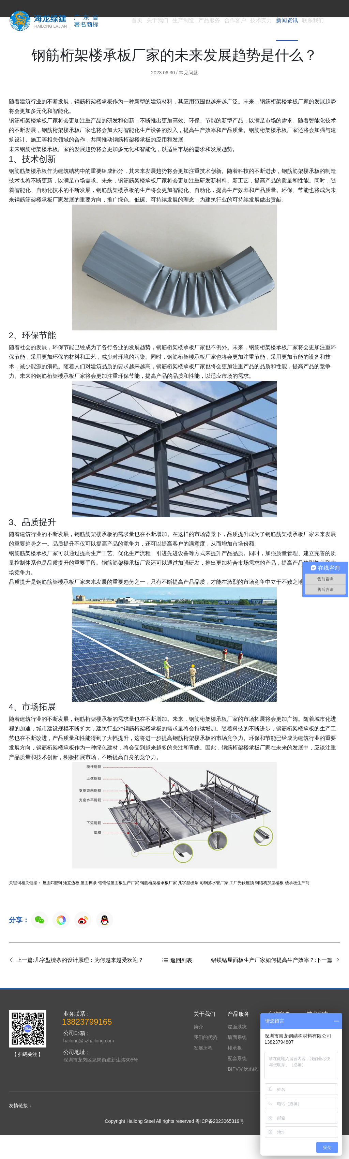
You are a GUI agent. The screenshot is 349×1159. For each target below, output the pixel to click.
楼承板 (235, 1071)
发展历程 (203, 1071)
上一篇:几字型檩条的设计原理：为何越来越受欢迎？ (76, 983)
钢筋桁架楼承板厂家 (158, 906)
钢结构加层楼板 (269, 906)
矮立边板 (71, 906)
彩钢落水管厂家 (214, 906)
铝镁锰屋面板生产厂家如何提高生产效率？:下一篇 (275, 983)
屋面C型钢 (52, 906)
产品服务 (209, 20)
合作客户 (235, 20)
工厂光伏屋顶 (241, 906)
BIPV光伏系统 (243, 1093)
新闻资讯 (287, 20)
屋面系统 (237, 1050)
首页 (137, 20)
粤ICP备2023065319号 (219, 1145)
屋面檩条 (88, 906)
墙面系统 (237, 1061)
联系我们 (313, 20)
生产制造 (183, 20)
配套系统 (237, 1082)
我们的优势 (205, 1061)
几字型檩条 (188, 906)
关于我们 (157, 20)
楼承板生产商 (297, 906)
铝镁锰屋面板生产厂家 (118, 906)
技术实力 (261, 20)
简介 (198, 1050)
